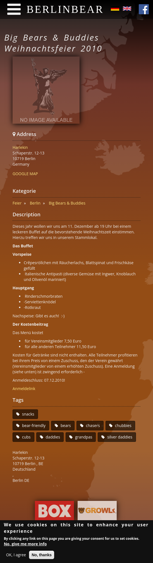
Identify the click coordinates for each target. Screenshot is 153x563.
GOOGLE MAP (25, 173)
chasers (93, 425)
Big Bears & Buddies (67, 203)
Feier (17, 203)
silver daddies (119, 437)
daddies (53, 437)
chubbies (123, 425)
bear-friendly (34, 425)
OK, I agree (16, 555)
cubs (26, 437)
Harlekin (20, 147)
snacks (28, 414)
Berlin (35, 203)
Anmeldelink (24, 388)
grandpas (83, 437)
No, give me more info (25, 544)
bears (66, 425)
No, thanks (42, 555)
